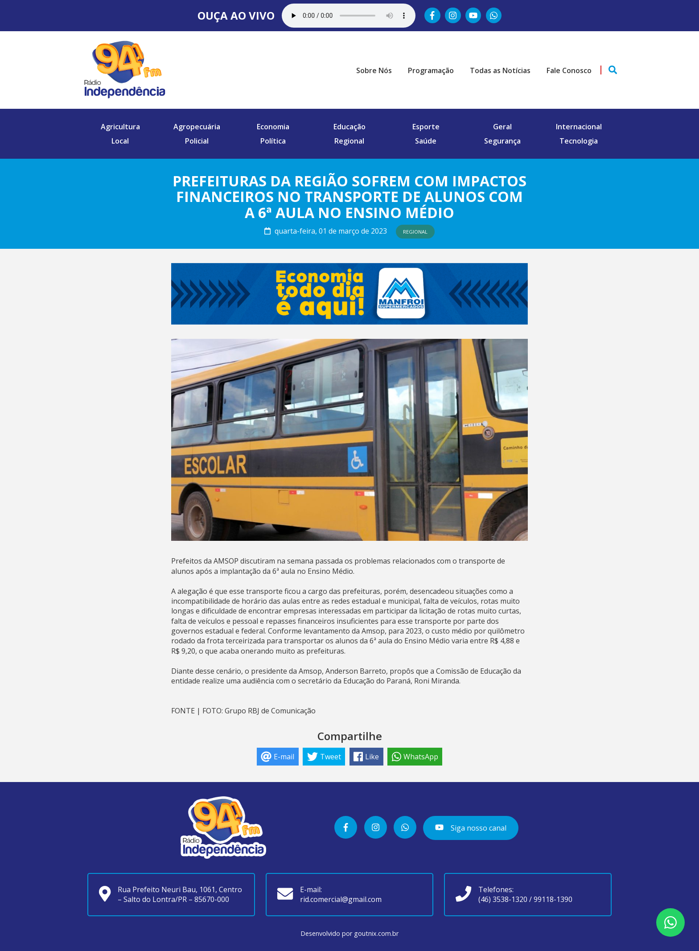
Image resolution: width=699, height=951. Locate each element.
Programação (431, 70)
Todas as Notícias (500, 70)
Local (120, 141)
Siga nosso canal (470, 828)
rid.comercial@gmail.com (341, 899)
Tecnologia (578, 141)
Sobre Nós (374, 70)
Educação (349, 127)
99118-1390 (553, 899)
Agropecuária (196, 127)
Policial (197, 141)
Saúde (425, 141)
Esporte (426, 127)
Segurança (502, 141)
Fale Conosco (569, 70)
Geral (502, 127)
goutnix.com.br (376, 933)
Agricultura (120, 127)
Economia (273, 127)
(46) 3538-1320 (502, 899)
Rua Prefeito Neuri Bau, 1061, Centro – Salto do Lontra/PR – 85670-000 (180, 894)
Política (273, 141)
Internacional (579, 127)
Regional (349, 141)
